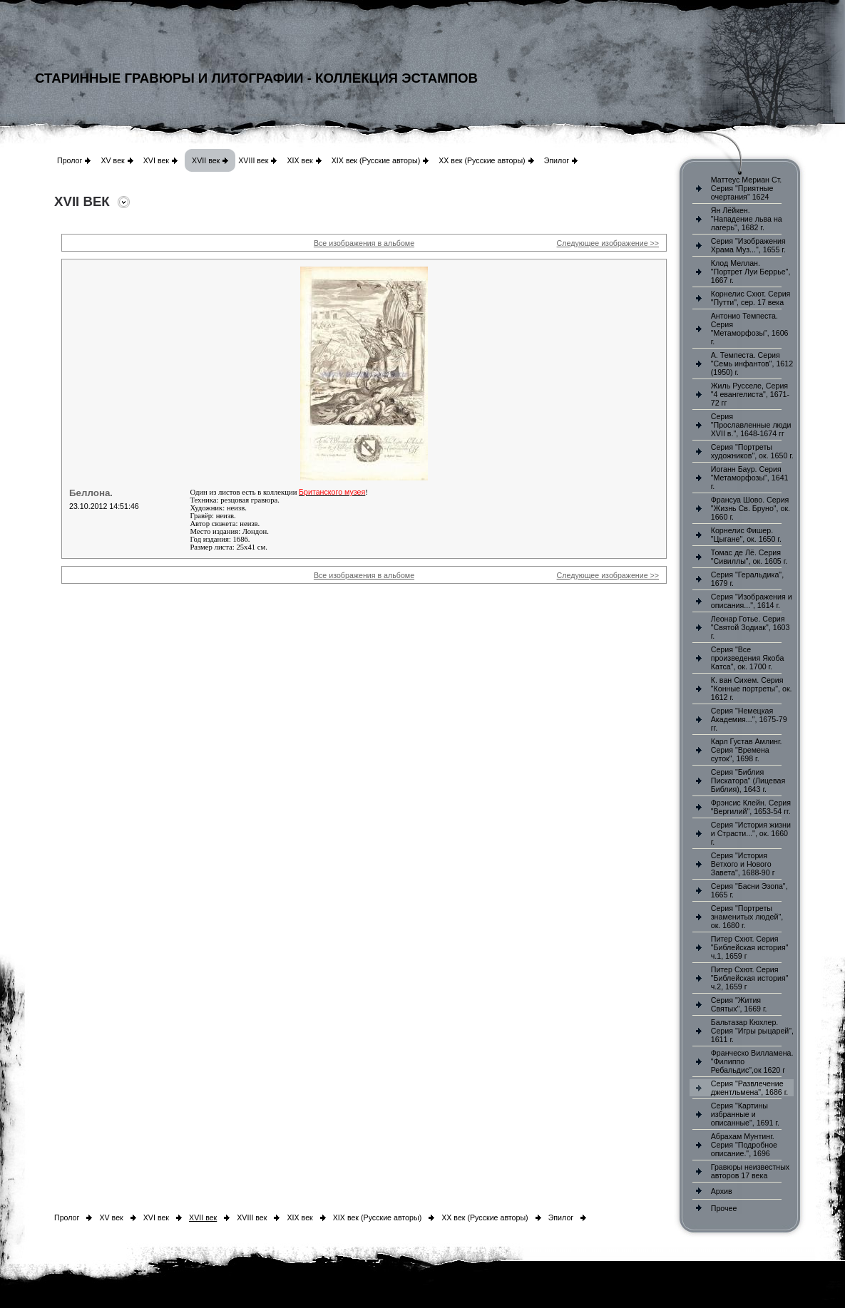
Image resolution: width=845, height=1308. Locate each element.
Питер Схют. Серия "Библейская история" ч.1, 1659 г (750, 947)
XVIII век (253, 160)
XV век (112, 160)
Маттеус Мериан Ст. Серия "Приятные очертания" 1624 (746, 188)
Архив (721, 1191)
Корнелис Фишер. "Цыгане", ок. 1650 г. (746, 534)
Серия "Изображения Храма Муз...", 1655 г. (748, 245)
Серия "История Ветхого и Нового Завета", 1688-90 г (743, 864)
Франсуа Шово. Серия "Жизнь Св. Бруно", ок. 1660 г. (750, 508)
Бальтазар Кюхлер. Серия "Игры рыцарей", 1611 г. (752, 1031)
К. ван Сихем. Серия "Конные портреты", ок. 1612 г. (751, 688)
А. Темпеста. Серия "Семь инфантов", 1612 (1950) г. (752, 363)
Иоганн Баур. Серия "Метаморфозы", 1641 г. (750, 477)
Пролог (69, 160)
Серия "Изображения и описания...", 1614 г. (751, 600)
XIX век (299, 160)
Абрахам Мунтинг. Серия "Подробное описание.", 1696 (744, 1145)
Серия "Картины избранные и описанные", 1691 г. (745, 1114)
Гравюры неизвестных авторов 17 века (750, 1171)
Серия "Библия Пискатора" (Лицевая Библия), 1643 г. (748, 780)
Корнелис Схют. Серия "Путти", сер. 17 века (751, 298)
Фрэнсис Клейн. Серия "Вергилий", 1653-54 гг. (751, 806)
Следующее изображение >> (608, 243)
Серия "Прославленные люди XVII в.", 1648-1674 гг (751, 425)
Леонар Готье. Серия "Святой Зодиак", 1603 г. (750, 627)
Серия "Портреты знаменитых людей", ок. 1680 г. (747, 916)
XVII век (206, 160)
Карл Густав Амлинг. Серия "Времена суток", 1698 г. (746, 750)
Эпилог (557, 160)
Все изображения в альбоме (364, 243)
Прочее (724, 1208)
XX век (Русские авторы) (482, 160)
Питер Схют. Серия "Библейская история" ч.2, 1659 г (750, 978)
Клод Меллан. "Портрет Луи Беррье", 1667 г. (751, 271)
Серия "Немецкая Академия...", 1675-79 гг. (749, 719)
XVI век (156, 160)
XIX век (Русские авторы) (376, 160)
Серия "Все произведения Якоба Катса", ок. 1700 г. (747, 658)
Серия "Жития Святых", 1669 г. (739, 1004)
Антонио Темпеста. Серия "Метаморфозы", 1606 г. (750, 328)
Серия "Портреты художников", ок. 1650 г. (752, 451)
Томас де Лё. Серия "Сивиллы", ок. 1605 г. (749, 556)
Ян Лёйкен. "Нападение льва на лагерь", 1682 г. (746, 219)
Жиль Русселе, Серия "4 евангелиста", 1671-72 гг (750, 394)
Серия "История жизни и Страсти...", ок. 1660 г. (751, 833)
